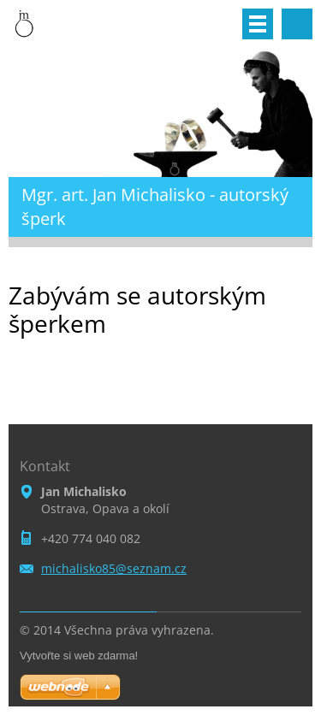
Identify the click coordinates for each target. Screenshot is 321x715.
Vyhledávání (297, 24)
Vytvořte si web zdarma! (79, 655)
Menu (257, 24)
